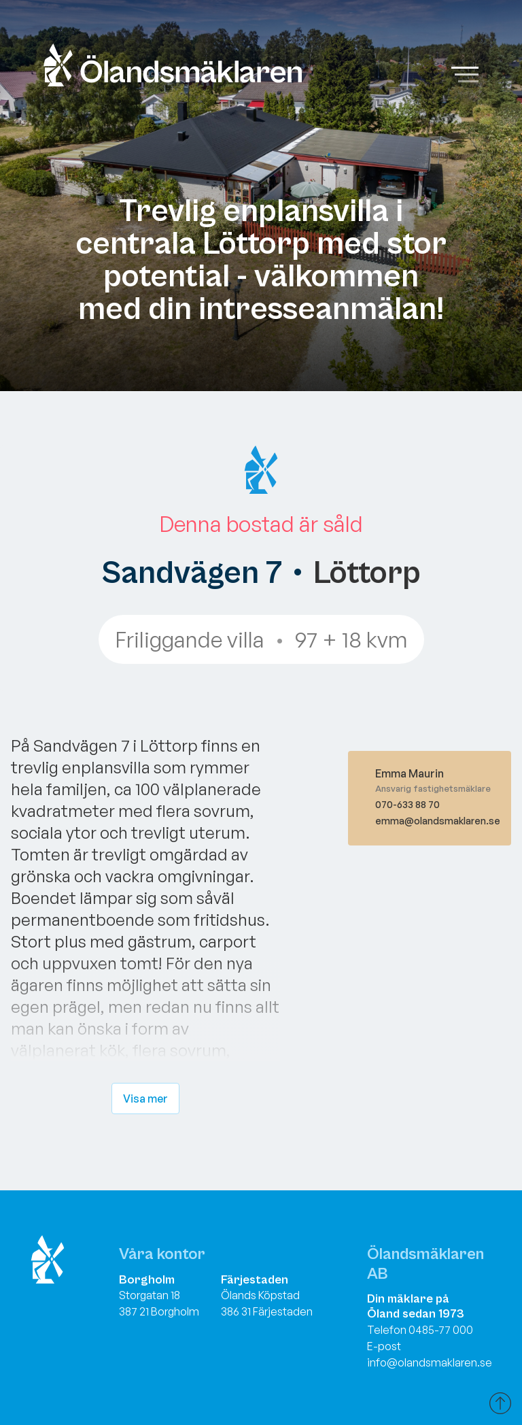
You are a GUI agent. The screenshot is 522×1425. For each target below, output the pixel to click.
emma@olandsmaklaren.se (437, 820)
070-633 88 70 (407, 804)
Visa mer (145, 1098)
